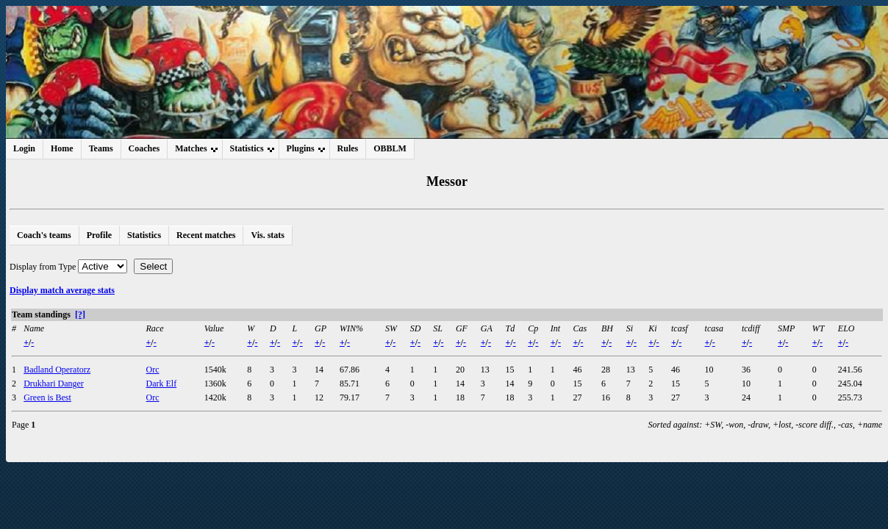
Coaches (144, 148)
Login (24, 148)
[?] (80, 314)
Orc (153, 369)
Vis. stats (267, 235)
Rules (348, 148)
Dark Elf (161, 383)
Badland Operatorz (57, 369)
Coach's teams (44, 235)
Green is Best (47, 397)
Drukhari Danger (54, 383)
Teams (101, 148)
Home (62, 148)
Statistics (144, 235)
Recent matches (205, 235)
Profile (99, 235)
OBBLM (390, 148)
